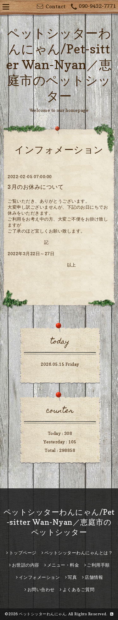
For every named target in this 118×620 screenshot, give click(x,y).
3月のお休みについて (36, 187)
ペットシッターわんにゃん (42, 614)
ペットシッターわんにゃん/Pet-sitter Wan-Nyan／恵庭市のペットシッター (59, 64)
